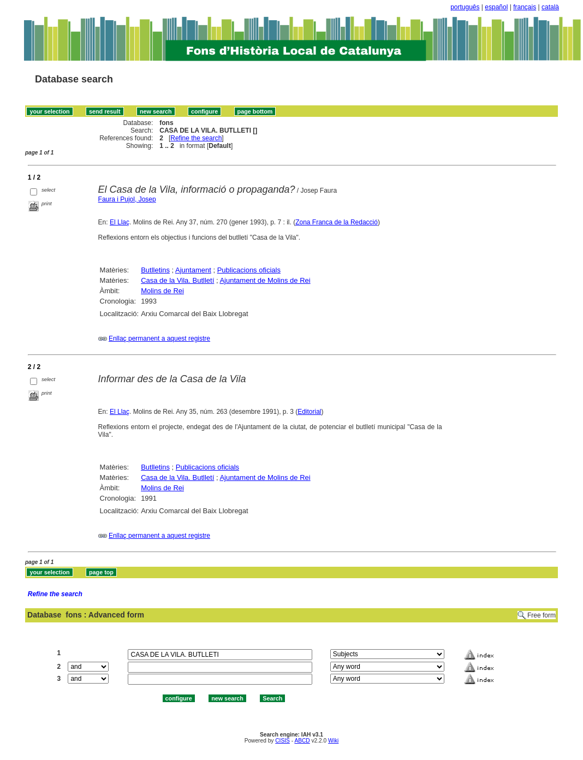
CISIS (282, 741)
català (550, 7)
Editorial (309, 411)
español (496, 7)
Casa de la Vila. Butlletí (177, 280)
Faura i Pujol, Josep (127, 199)
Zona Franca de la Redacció (336, 222)
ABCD (302, 741)
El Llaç (119, 222)
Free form (541, 615)
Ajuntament (193, 270)
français (524, 7)
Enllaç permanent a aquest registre (159, 338)
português (464, 7)
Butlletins (155, 270)
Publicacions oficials (249, 270)
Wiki (333, 741)
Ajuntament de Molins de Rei (264, 280)
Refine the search (196, 138)
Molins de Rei (162, 291)
